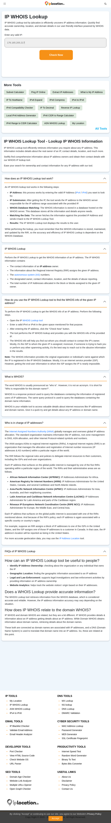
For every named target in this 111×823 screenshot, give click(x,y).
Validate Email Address (21, 730)
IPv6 (84, 192)
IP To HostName (14, 100)
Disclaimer (67, 781)
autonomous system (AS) (27, 274)
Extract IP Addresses (63, 92)
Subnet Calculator (15, 92)
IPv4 (78, 192)
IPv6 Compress (57, 100)
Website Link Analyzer (20, 781)
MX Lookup (67, 701)
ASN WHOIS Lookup (54, 123)
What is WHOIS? (14, 376)
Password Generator (72, 730)
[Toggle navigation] (4, 4)
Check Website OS (19, 759)
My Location (78, 123)
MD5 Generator (69, 734)
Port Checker (16, 751)
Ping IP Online (38, 92)
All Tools (101, 128)
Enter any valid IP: (14, 35)
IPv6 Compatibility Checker (19, 107)
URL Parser (15, 763)
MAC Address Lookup (72, 726)
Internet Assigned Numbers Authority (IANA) (31, 431)
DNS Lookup (68, 709)
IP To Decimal (47, 107)
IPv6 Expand (36, 100)
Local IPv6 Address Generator (21, 115)
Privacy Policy (94, 814)
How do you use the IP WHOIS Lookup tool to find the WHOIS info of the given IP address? (50, 301)
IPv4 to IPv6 (78, 100)
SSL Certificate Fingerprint (75, 738)
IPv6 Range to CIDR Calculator (21, 123)
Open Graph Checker (20, 789)
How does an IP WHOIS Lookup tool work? (29, 178)
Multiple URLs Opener (21, 785)
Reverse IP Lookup (70, 107)
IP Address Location (69, 538)
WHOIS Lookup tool (33, 320)
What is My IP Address (91, 92)
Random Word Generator (74, 755)
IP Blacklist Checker (19, 726)
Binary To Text (69, 759)
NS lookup (67, 705)
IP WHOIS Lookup (15, 248)
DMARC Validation (71, 713)
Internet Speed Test (71, 751)
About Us (66, 777)
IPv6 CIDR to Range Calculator (58, 115)
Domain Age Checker (20, 777)
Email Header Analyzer (21, 734)
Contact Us (67, 789)
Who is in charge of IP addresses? (24, 422)
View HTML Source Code (22, 755)
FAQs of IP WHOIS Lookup (20, 551)
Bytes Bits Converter (72, 763)
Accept (55, 818)
